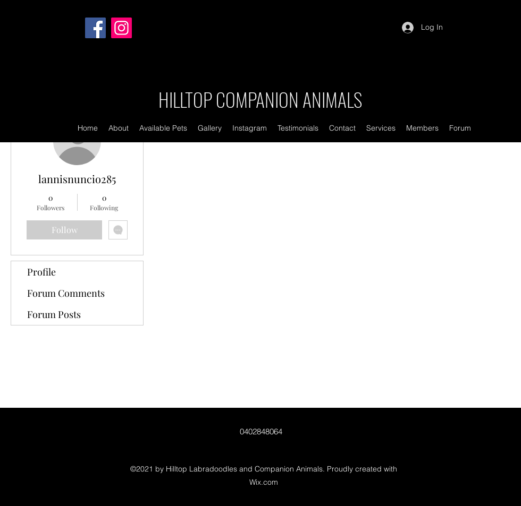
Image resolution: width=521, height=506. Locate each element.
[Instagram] (121, 28)
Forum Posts (54, 314)
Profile (41, 271)
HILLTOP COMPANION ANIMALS (260, 99)
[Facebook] (95, 28)
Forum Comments (66, 293)
